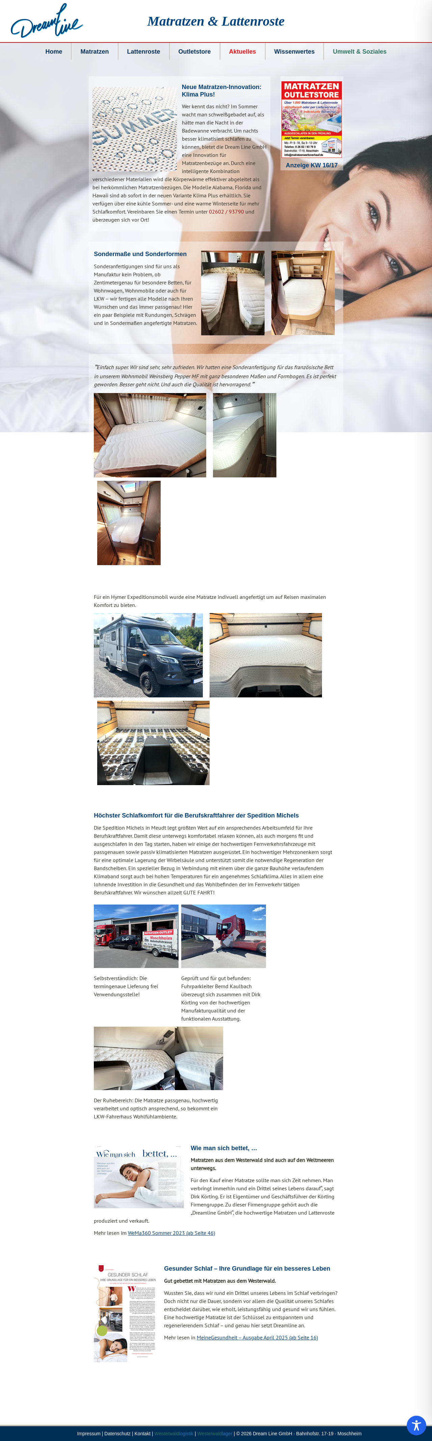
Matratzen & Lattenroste (216, 21)
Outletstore (195, 51)
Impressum (89, 1433)
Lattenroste (143, 51)
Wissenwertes (294, 51)
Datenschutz (117, 1433)
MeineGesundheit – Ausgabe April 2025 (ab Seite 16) (257, 1337)
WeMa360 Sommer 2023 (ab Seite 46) (171, 1232)
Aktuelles (242, 51)
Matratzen (94, 51)
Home (53, 51)
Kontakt (143, 1433)
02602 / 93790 (226, 211)
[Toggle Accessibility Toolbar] (416, 1425)
